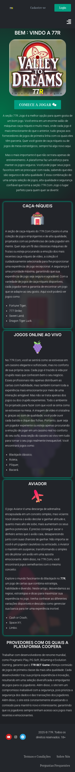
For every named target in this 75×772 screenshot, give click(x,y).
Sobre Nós (63, 756)
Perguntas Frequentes (55, 765)
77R (15, 115)
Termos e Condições (37, 756)
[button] (69, 22)
